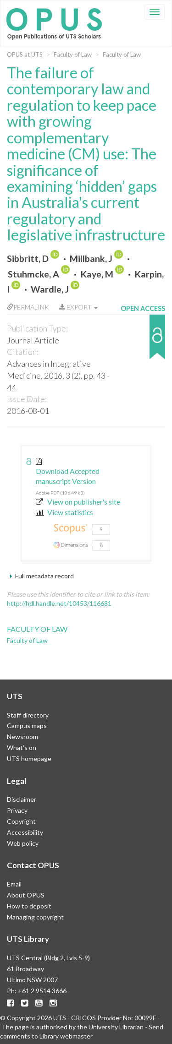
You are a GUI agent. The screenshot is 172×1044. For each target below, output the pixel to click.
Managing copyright (35, 917)
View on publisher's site (78, 502)
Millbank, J (91, 258)
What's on (21, 747)
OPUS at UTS (25, 54)
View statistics (64, 512)
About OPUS (25, 895)
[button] (143, 341)
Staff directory (28, 715)
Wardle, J (50, 289)
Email (14, 884)
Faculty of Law (73, 54)
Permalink (28, 307)
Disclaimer (21, 799)
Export (78, 307)
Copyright (21, 821)
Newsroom (22, 736)
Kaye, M (96, 274)
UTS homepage (29, 758)
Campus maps (27, 725)
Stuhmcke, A (33, 274)
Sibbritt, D (28, 258)
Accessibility (25, 832)
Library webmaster (66, 1036)
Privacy (17, 810)
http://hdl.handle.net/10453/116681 (59, 603)
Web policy (23, 843)
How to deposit (29, 906)
